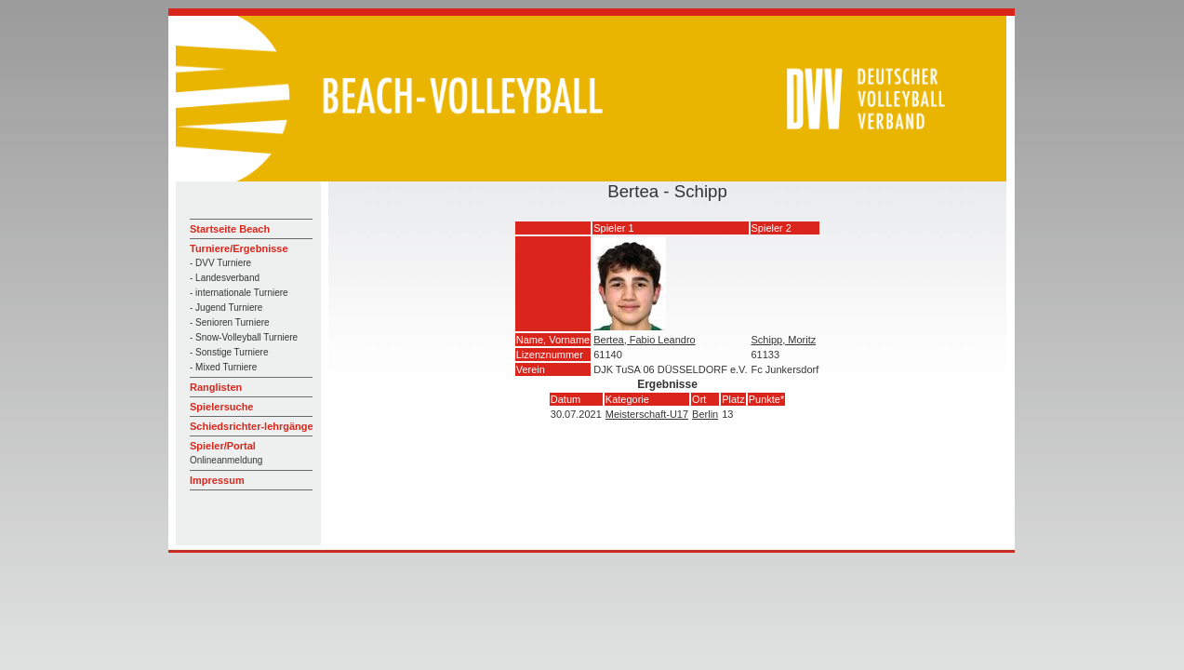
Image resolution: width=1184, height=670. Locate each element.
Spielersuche (221, 406)
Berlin (705, 414)
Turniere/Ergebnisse (239, 248)
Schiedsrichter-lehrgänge (251, 426)
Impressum (217, 480)
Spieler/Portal (223, 445)
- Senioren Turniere (230, 322)
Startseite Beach (230, 228)
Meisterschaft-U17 (646, 414)
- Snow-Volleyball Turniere (244, 337)
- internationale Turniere (239, 293)
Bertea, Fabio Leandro (644, 339)
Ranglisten (216, 387)
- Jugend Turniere (226, 307)
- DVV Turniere (220, 263)
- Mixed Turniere (223, 367)
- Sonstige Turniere (229, 352)
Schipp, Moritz (784, 339)
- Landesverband (224, 278)
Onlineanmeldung (226, 460)
